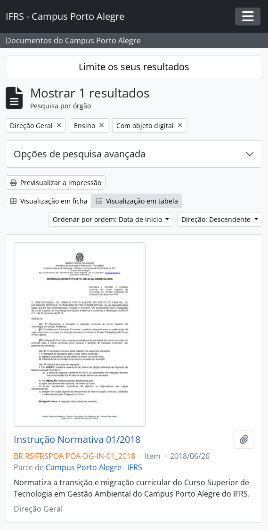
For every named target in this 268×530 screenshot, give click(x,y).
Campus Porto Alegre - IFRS (94, 467)
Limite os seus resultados (134, 66)
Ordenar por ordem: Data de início (108, 219)
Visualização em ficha (49, 200)
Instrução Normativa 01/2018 (77, 439)
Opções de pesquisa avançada (80, 153)
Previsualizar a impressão (55, 182)
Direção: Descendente (216, 219)
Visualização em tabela (137, 200)
